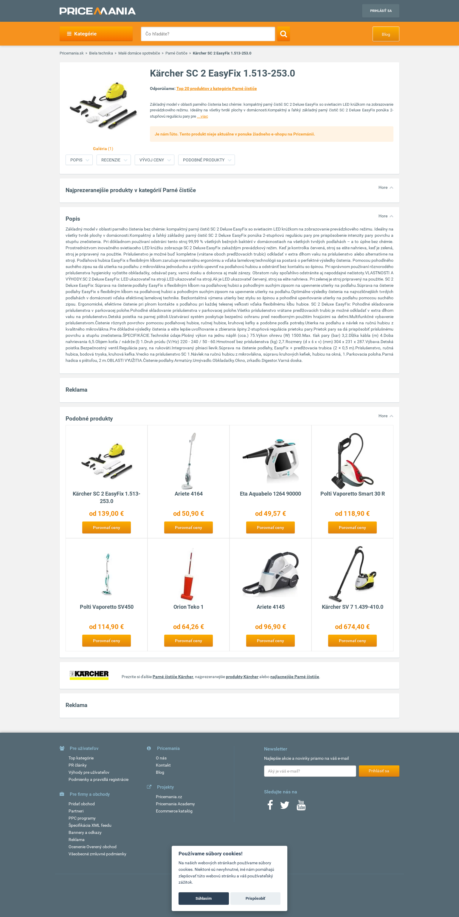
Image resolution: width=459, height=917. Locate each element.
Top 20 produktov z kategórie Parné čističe (216, 88)
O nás (161, 758)
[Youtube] (301, 807)
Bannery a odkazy (85, 832)
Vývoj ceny (151, 160)
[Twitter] (285, 807)
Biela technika (101, 53)
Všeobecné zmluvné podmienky (97, 853)
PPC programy (82, 818)
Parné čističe (176, 53)
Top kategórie (81, 758)
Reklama (77, 839)
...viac (202, 116)
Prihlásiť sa (381, 11)
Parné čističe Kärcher (173, 676)
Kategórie (82, 34)
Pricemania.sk (72, 53)
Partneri (76, 811)
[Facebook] (270, 807)
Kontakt (163, 765)
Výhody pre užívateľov (89, 772)
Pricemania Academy (175, 803)
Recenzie (110, 160)
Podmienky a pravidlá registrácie (98, 779)
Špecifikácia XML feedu (90, 825)
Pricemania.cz (169, 796)
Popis (76, 160)
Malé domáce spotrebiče (139, 53)
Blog (386, 34)
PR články (78, 765)
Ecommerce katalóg (174, 811)
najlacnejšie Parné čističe (294, 676)
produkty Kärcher (242, 676)
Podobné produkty (203, 160)
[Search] (283, 34)
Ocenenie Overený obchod (93, 846)
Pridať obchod (82, 803)
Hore (383, 187)
